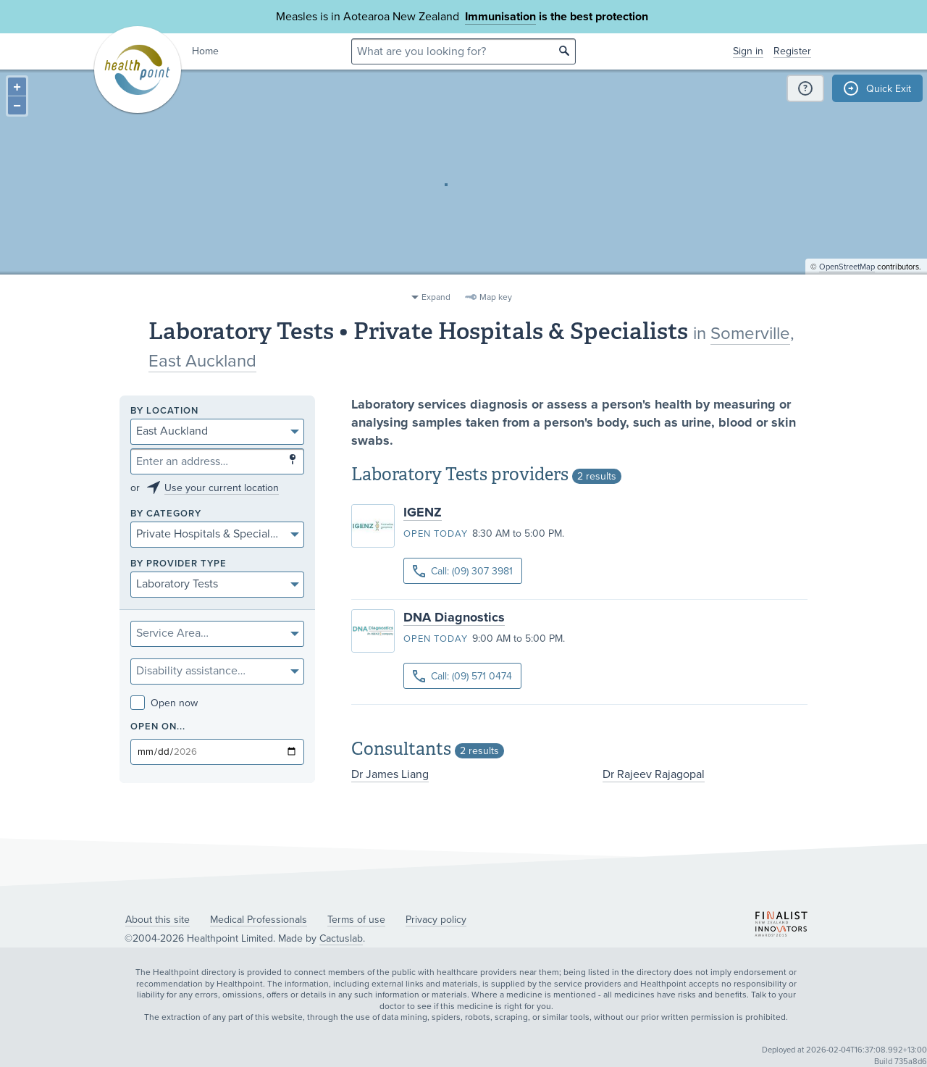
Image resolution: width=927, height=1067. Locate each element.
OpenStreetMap (847, 279)
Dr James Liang (390, 774)
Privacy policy (436, 919)
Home (205, 51)
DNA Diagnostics (454, 617)
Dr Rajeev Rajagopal (654, 774)
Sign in (748, 51)
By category (165, 514)
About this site (157, 919)
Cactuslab (341, 938)
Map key (495, 297)
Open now (164, 703)
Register (792, 51)
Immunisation (500, 16)
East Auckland (202, 361)
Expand (435, 297)
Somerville (750, 333)
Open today (435, 534)
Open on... (157, 727)
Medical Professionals (258, 919)
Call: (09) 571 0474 (462, 676)
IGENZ (422, 512)
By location (164, 411)
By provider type (178, 564)
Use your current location (221, 488)
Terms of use (356, 919)
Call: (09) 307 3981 (463, 571)
